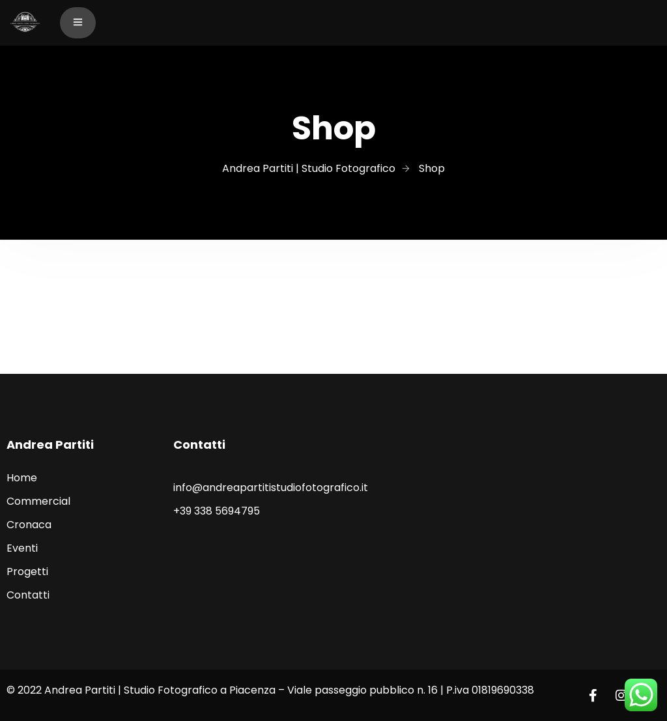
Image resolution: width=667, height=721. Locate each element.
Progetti (27, 571)
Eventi (22, 548)
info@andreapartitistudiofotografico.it (270, 487)
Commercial (38, 501)
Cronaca (29, 524)
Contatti (28, 594)
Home (22, 477)
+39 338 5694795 (216, 510)
